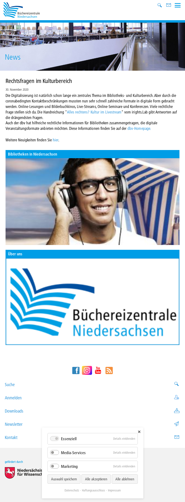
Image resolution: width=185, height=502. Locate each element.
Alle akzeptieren (96, 479)
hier (55, 139)
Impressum (114, 490)
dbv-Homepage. (139, 128)
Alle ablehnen (124, 479)
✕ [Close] (139, 431)
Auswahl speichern (64, 479)
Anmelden (92, 398)
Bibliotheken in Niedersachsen (32, 154)
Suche (92, 384)
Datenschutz (72, 490)
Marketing (69, 466)
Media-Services (73, 452)
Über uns (15, 253)
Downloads (92, 411)
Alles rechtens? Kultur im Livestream (94, 111)
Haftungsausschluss (93, 490)
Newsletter (92, 424)
